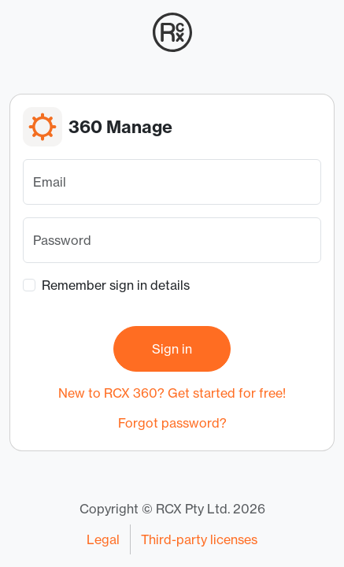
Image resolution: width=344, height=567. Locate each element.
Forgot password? (172, 423)
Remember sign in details (116, 285)
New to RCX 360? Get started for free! (172, 393)
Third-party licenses (199, 539)
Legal (103, 539)
